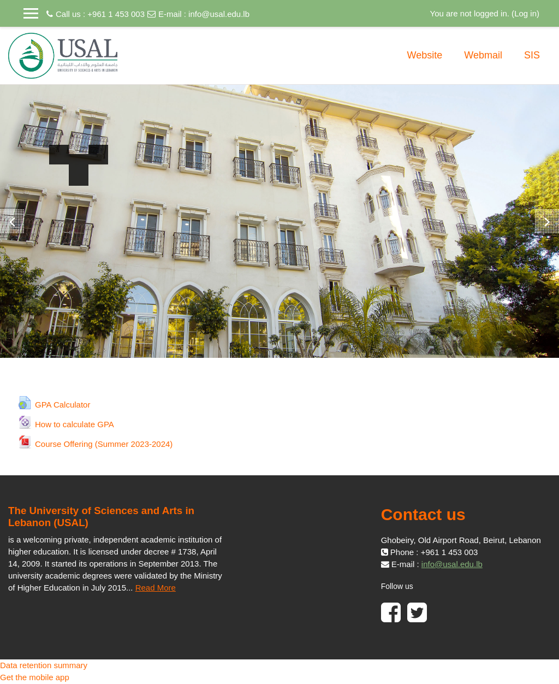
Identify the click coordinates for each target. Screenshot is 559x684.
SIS (532, 55)
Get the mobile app (34, 677)
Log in (525, 13)
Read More (155, 587)
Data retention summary (43, 665)
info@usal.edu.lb (218, 14)
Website (425, 55)
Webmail (483, 55)
